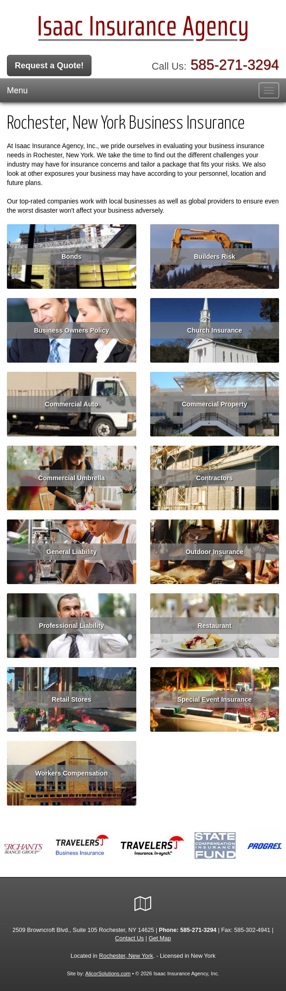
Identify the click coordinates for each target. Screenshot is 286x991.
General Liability (71, 551)
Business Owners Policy (71, 330)
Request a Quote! (49, 65)
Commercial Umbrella (71, 478)
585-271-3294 (234, 65)
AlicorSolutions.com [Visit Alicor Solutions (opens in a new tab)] (107, 973)
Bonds (71, 256)
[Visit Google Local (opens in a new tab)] (143, 903)
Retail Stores (71, 699)
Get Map (160, 938)
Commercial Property (214, 404)
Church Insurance (214, 330)
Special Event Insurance (214, 699)
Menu (17, 90)
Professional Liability (71, 625)
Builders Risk (214, 256)
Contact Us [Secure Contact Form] (129, 938)
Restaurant (214, 625)
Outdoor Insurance (214, 551)
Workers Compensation (71, 773)
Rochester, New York (126, 956)
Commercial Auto (71, 404)
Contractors (214, 478)
